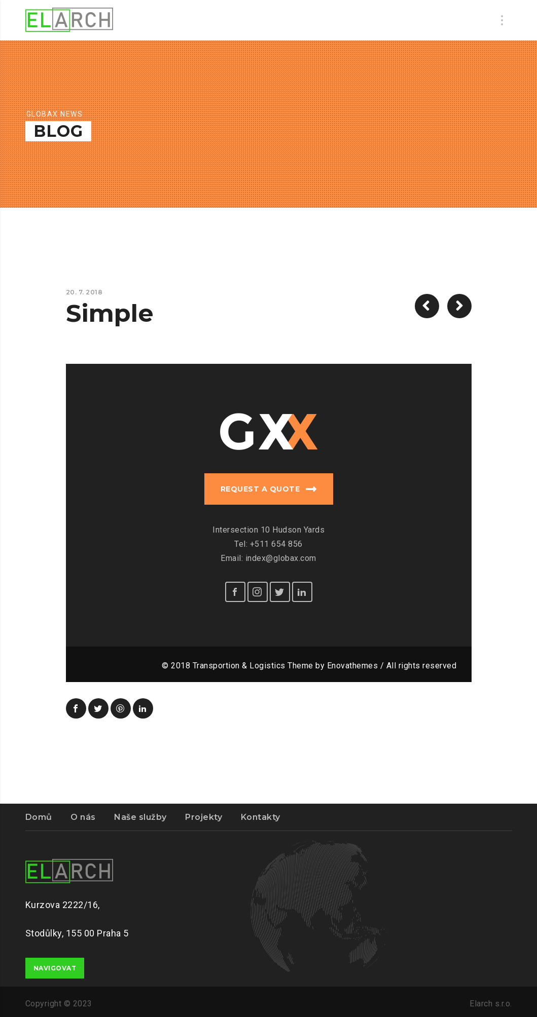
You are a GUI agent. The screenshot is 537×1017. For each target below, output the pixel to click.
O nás (83, 817)
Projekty (203, 817)
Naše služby (140, 817)
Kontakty (260, 817)
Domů (38, 817)
